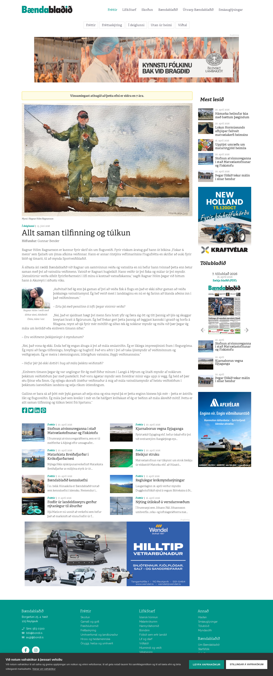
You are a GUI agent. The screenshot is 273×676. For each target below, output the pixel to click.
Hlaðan (202, 617)
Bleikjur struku (147, 454)
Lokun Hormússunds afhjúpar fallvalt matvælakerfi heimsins (231, 131)
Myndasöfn (205, 630)
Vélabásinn (146, 652)
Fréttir (112, 10)
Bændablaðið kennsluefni (67, 480)
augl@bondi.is (33, 637)
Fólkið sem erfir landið (153, 634)
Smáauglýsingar (231, 10)
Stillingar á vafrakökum (247, 664)
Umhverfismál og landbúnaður (99, 634)
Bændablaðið (168, 10)
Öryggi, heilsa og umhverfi (97, 643)
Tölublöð (203, 625)
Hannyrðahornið (149, 625)
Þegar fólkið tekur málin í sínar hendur (232, 177)
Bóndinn (144, 630)
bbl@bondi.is (32, 632)
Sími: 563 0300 (33, 628)
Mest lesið (212, 99)
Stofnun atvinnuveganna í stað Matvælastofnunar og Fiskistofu (72, 430)
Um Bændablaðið (209, 644)
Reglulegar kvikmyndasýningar (160, 480)
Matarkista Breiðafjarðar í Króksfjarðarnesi (68, 456)
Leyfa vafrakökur (206, 664)
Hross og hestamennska (95, 639)
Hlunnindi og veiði (150, 647)
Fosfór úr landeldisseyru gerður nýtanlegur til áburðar (72, 504)
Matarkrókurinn (148, 621)
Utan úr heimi (161, 25)
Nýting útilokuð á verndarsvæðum (163, 502)
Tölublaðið (213, 263)
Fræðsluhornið (89, 625)
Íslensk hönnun (148, 617)
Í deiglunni (136, 25)
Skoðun (147, 10)
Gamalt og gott (90, 621)
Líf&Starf (129, 10)
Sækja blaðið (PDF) (225, 280)
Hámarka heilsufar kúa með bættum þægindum (232, 115)
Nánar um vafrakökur (44, 668)
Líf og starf (145, 639)
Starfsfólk (203, 649)
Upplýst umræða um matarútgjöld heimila (230, 146)
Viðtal (182, 25)
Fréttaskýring (112, 25)
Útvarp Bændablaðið (198, 10)
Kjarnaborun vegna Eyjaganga (159, 428)
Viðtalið (144, 643)
